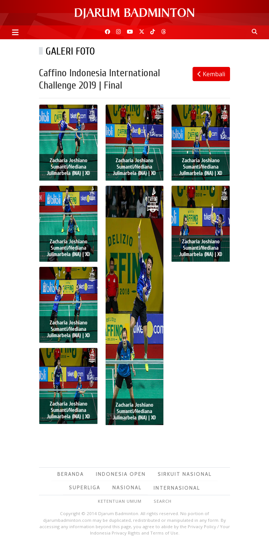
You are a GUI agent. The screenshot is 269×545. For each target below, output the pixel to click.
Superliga (84, 487)
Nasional (127, 487)
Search (163, 501)
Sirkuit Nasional (185, 474)
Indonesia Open (121, 474)
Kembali (211, 74)
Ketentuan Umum (120, 501)
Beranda (70, 474)
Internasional (177, 488)
